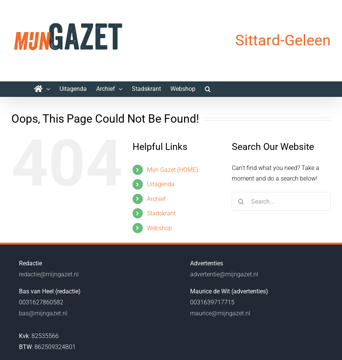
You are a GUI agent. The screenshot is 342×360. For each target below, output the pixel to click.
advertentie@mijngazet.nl (224, 274)
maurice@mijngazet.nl (220, 313)
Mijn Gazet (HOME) (172, 169)
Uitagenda (161, 184)
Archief (156, 199)
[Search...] (281, 201)
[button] (208, 89)
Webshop (159, 228)
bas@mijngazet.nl (43, 313)
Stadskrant (161, 213)
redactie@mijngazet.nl (49, 274)
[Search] (241, 201)
